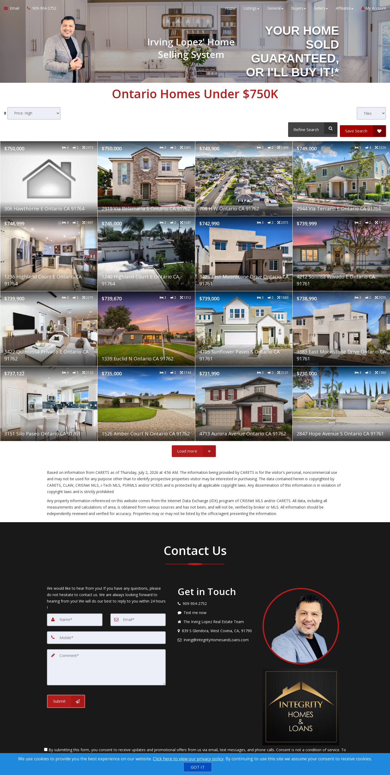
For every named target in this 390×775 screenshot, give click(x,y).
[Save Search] (363, 128)
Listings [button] (251, 10)
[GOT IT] (197, 767)
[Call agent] (39, 10)
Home (230, 10)
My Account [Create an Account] (373, 10)
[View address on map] (216, 628)
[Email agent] (216, 637)
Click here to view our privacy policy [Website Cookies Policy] (188, 759)
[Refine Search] (311, 128)
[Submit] (66, 695)
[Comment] (106, 662)
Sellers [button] (321, 10)
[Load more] (194, 448)
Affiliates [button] (344, 10)
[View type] (371, 113)
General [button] (275, 10)
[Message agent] (216, 610)
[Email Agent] (13, 10)
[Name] (74, 617)
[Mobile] (106, 634)
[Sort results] (34, 113)
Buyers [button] (298, 10)
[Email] (138, 617)
